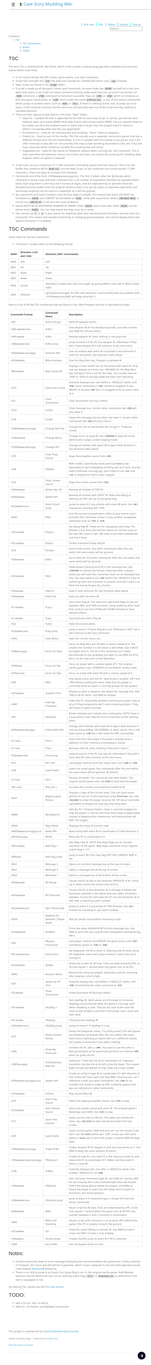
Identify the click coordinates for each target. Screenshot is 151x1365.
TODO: (26, 50)
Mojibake (37, 1268)
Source (137, 24)
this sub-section (54, 1286)
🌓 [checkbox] (141, 1355)
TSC (18, 39)
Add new (89, 24)
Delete (111, 24)
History (124, 24)
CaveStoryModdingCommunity (60, 1331)
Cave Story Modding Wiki (45, 4)
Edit (101, 24)
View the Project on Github (21, 1345)
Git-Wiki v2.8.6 (51, 1338)
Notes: (26, 47)
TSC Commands (32, 43)
